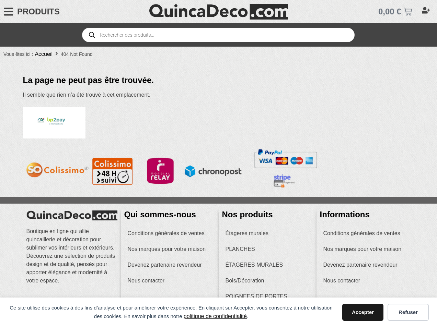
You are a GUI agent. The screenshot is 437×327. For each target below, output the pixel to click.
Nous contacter (146, 280)
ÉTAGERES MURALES (254, 265)
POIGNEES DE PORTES (256, 296)
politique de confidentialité (215, 316)
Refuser (408, 312)
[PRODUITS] (8, 12)
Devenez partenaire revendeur (165, 265)
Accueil (44, 54)
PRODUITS (38, 11)
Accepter (363, 312)
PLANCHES (240, 249)
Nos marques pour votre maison (167, 249)
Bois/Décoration (245, 280)
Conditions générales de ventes (166, 233)
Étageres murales (247, 233)
